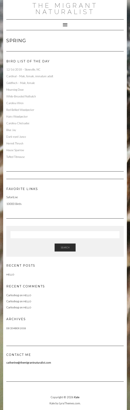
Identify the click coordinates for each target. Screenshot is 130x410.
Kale (76, 397)
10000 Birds (14, 204)
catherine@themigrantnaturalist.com (28, 362)
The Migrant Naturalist (65, 9)
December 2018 (16, 328)
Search (65, 247)
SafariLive (12, 197)
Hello (10, 274)
